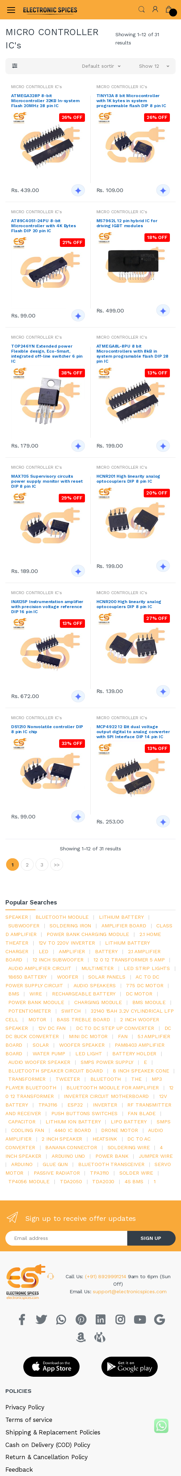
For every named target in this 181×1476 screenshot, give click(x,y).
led (44, 951)
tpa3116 (47, 1105)
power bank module (36, 1002)
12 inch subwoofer (58, 959)
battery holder (134, 1053)
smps (163, 1121)
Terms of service (28, 1419)
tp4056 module (28, 1181)
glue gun (55, 1164)
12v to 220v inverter (67, 943)
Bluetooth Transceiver (111, 1164)
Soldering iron (70, 925)
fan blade (142, 1113)
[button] (142, 9)
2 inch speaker (62, 1139)
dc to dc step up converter (115, 1028)
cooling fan (27, 1130)
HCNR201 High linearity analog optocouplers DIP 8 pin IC (128, 479)
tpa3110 (99, 1173)
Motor (37, 1019)
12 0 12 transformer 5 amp (129, 959)
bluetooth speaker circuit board (55, 1071)
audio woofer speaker (39, 1062)
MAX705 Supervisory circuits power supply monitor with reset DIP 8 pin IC (47, 481)
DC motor (139, 994)
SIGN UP (150, 1238)
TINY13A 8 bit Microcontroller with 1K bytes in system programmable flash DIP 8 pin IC (131, 100)
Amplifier (72, 951)
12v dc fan (52, 1028)
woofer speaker (82, 1045)
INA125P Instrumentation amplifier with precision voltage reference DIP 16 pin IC (47, 606)
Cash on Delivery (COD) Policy (47, 1444)
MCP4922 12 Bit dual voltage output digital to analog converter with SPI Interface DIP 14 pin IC (133, 731)
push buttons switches (84, 1113)
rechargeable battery (83, 994)
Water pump (49, 1053)
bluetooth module (62, 917)
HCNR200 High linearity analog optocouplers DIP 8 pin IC (129, 604)
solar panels (106, 977)
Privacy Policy (24, 1407)
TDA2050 (71, 1181)
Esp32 (74, 1105)
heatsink (104, 1139)
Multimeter (97, 968)
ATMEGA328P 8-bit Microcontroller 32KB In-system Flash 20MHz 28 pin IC (45, 100)
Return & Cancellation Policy (46, 1457)
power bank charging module (88, 934)
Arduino (22, 1164)
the (136, 1079)
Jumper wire (155, 1156)
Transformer (26, 1079)
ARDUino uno (68, 1156)
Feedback (19, 1469)
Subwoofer (23, 925)
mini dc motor (88, 1036)
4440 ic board (72, 1130)
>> (56, 865)
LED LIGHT (88, 1053)
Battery (106, 951)
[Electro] (41, 9)
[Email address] (66, 1238)
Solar (41, 1045)
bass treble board (83, 1019)
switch (71, 1011)
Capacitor (21, 1121)
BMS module (149, 1002)
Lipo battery (128, 1121)
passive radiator (57, 1173)
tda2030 (103, 1181)
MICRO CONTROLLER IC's (36, 86)
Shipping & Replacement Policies (52, 1432)
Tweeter (68, 1079)
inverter (105, 1105)
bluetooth (105, 1079)
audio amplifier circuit (39, 968)
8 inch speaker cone (141, 1071)
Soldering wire (129, 1147)
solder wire (136, 1173)
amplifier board (123, 925)
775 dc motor (144, 985)
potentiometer (29, 1011)
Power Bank (112, 1156)
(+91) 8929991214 (106, 1276)
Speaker (16, 917)
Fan (123, 1036)
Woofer (67, 977)
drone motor (119, 1130)
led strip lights (147, 968)
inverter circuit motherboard (106, 1096)
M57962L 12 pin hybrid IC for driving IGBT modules (126, 223)
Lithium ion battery (73, 1121)
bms (13, 994)
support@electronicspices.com (130, 1291)
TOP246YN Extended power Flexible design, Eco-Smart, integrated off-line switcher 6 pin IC (46, 354)
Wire (35, 994)
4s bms (134, 1181)
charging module (98, 1002)
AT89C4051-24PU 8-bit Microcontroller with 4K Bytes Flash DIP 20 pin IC (43, 225)
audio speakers (94, 985)
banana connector (71, 1147)
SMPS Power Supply (107, 1062)
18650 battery (27, 977)
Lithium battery (121, 917)
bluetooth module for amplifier (112, 1087)
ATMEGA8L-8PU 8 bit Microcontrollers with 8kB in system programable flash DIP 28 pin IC (132, 354)
